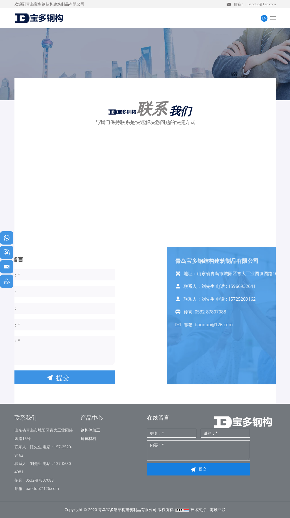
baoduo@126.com (262, 4)
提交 (203, 469)
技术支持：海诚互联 (207, 509)
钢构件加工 (90, 430)
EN (264, 18)
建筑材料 (88, 438)
